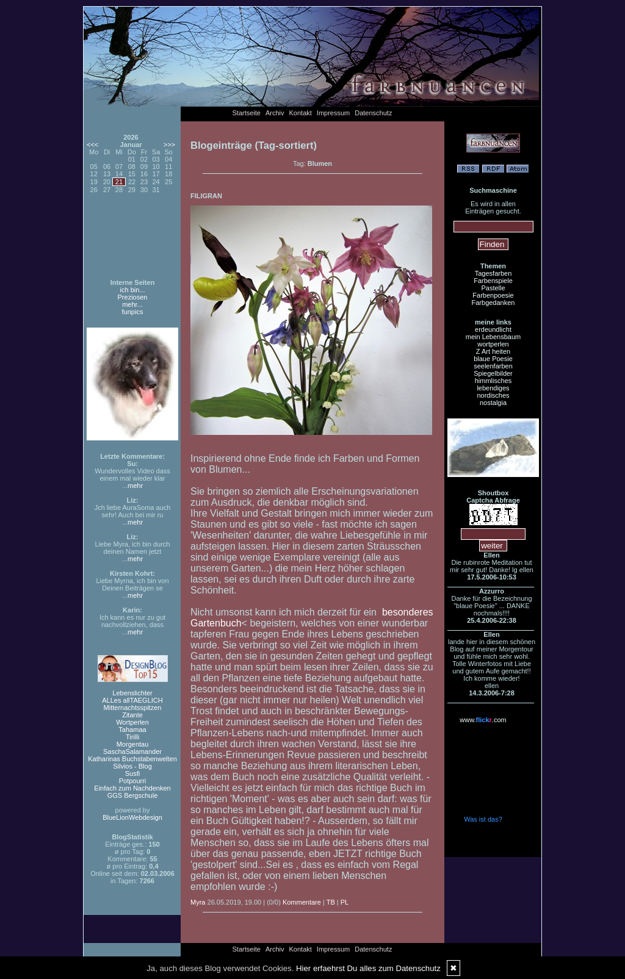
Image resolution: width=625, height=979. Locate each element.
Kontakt (300, 113)
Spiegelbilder (493, 373)
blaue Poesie (493, 358)
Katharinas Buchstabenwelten (132, 758)
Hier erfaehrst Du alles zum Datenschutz (368, 968)
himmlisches (493, 380)
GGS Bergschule (132, 795)
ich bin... (132, 289)
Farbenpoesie (492, 295)
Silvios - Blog (132, 766)
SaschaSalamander (132, 751)
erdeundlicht (493, 329)
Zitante (132, 715)
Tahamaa (132, 729)
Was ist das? (483, 819)
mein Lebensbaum (493, 336)
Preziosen (133, 297)
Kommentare (302, 902)
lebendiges (493, 388)
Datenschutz (373, 113)
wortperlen (492, 344)
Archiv (275, 113)
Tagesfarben (493, 273)
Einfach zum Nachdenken (132, 788)
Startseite (247, 113)
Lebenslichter (132, 693)
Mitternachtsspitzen (133, 707)
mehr (135, 485)
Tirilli (132, 737)
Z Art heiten (493, 351)
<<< (92, 144)
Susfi (132, 773)
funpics (132, 311)
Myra (197, 902)
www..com (483, 719)
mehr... (132, 304)
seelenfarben (493, 366)
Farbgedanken (493, 302)
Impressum (333, 113)
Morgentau (133, 744)
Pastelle (493, 288)
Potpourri (132, 780)
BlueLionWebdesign (132, 817)
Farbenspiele (493, 280)
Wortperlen (132, 722)
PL (345, 902)
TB (331, 902)
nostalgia (493, 402)
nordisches (493, 395)
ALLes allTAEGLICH (132, 700)
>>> (169, 144)
